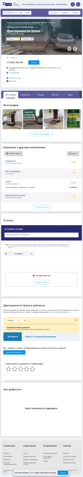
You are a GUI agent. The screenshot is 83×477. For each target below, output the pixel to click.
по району (64, 13)
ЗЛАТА (8, 182)
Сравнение (25, 95)
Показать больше (41, 207)
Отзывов (26, 39)
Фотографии (11, 95)
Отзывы (27, 13)
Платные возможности (50, 453)
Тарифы (45, 461)
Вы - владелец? (12, 57)
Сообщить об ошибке (69, 456)
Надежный (10, 161)
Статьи (25, 453)
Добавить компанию (29, 456)
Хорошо (62, 473)
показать (34, 62)
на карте (12, 70)
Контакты (66, 453)
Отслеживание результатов (47, 457)
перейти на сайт (15, 78)
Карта (70, 95)
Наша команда (7, 456)
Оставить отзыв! (41, 282)
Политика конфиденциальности (10, 463)
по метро (75, 13)
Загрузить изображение (30, 459)
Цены (21, 13)
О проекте (6, 453)
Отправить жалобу (68, 459)
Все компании (10, 13)
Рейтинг (55, 95)
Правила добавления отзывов (29, 463)
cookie (31, 473)
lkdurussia (12, 81)
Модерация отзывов (69, 462)
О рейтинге (6, 459)
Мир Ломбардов (12, 171)
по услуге (53, 13)
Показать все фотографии (41, 134)
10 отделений (14, 73)
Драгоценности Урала (15, 195)
